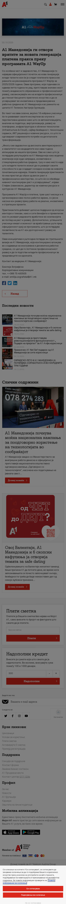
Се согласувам (33, 889)
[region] (33, 884)
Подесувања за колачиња (33, 895)
